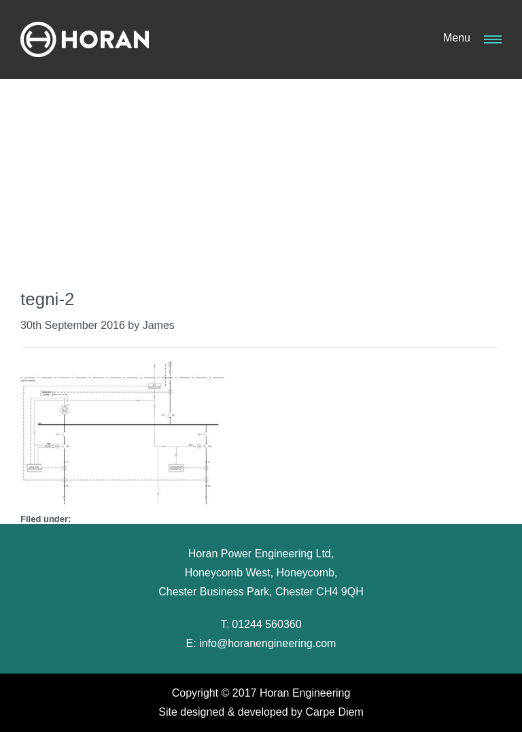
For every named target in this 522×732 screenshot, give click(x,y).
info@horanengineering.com (267, 643)
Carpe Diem (334, 712)
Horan (84, 39)
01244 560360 (266, 624)
